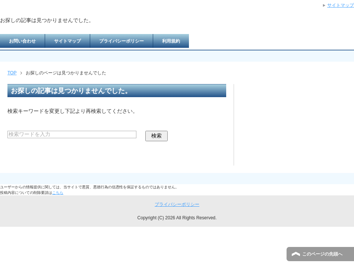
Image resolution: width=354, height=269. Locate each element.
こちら (57, 193)
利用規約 (171, 41)
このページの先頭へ (322, 254)
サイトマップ (67, 41)
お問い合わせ (22, 41)
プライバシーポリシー (121, 41)
